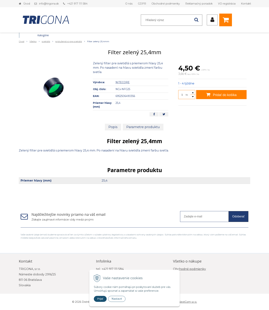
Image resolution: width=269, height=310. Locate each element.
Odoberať (238, 216)
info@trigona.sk (49, 3)
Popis (113, 127)
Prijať (100, 298)
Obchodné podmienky (165, 3)
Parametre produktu (143, 127)
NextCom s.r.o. (188, 301)
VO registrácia (227, 3)
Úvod (26, 3)
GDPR (142, 3)
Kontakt (246, 3)
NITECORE (123, 82)
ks (187, 94)
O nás (129, 3)
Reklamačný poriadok (199, 3)
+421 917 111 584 (77, 3)
